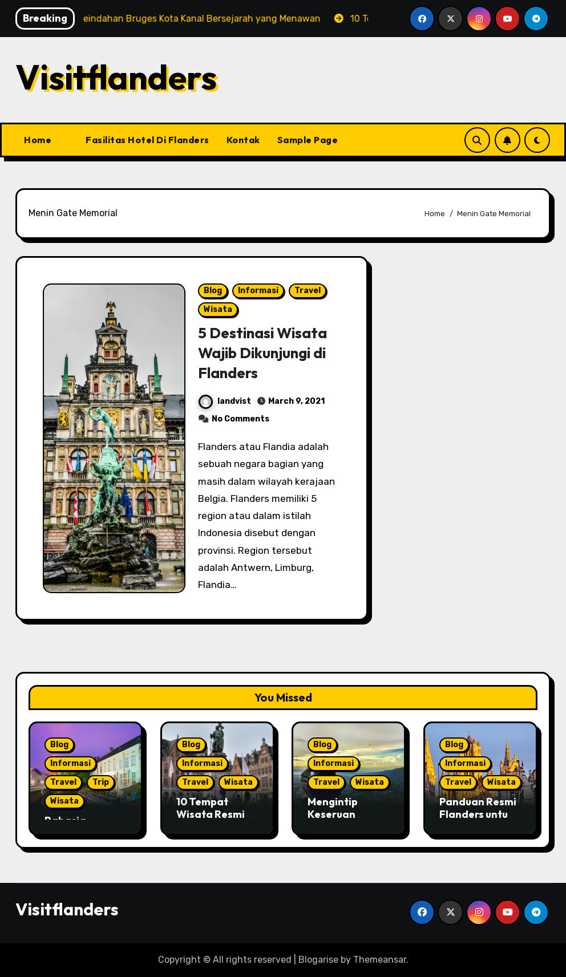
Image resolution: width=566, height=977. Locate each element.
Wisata (218, 309)
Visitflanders (116, 77)
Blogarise (318, 959)
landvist (225, 401)
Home (37, 139)
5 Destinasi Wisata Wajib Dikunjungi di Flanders (265, 352)
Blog (213, 290)
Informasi (258, 290)
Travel (307, 290)
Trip (100, 782)
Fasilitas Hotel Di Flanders (147, 139)
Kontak (243, 139)
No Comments (240, 419)
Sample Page (307, 139)
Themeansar (379, 959)
